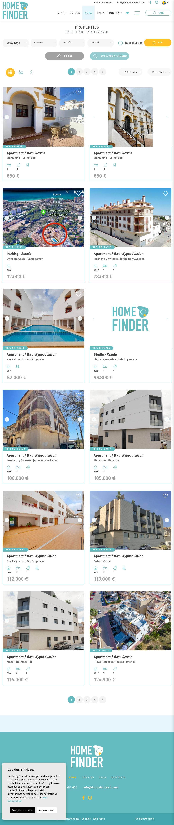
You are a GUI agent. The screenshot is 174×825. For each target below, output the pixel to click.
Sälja (101, 12)
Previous (6, 117)
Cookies (86, 818)
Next (80, 117)
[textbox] (18, 42)
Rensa (65, 56)
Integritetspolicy (69, 818)
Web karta (99, 818)
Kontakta (115, 12)
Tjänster (87, 777)
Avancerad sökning (110, 56)
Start (62, 12)
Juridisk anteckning (47, 818)
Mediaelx (149, 818)
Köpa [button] (88, 12)
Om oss (75, 12)
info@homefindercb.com (131, 2)
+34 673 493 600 (103, 2)
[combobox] (15, 43)
